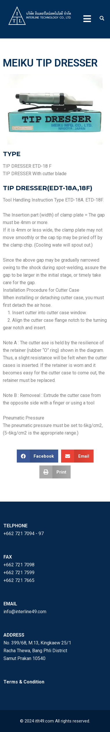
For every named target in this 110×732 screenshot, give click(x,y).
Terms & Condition (23, 682)
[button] (37, 456)
